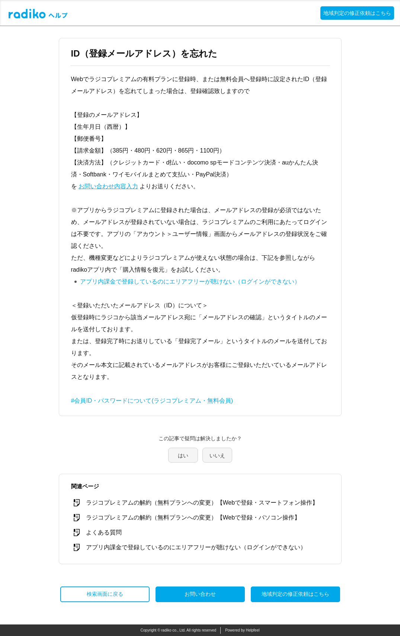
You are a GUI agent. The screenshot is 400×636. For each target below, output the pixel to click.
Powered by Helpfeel (242, 630)
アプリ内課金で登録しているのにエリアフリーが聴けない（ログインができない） (190, 281)
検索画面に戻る (105, 594)
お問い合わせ (200, 594)
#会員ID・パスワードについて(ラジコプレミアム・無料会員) (152, 400)
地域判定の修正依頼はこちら (357, 13)
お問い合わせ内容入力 (108, 186)
